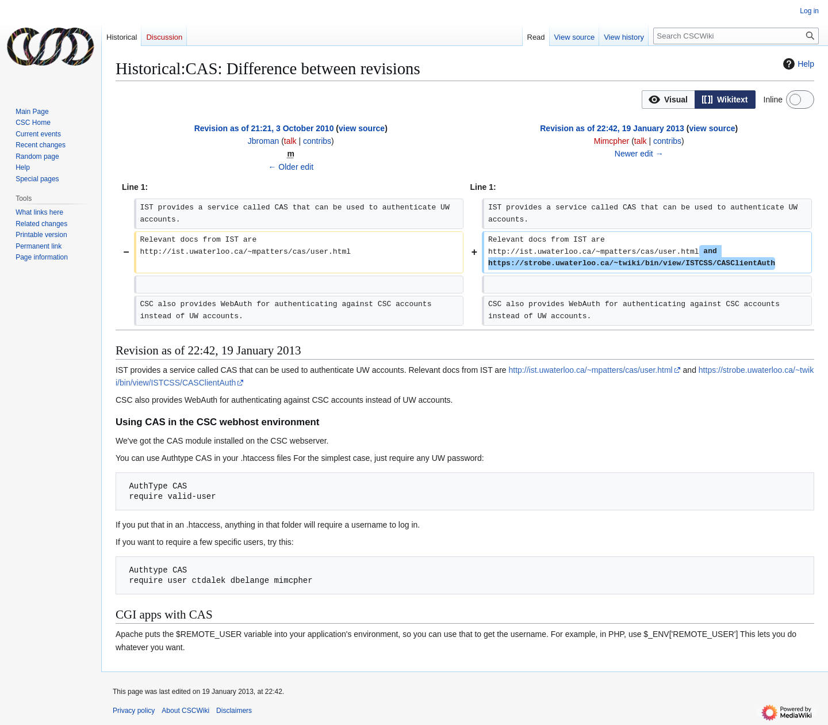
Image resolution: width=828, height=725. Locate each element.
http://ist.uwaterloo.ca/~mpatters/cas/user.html (591, 370)
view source (362, 128)
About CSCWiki (185, 711)
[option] (668, 99)
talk (290, 141)
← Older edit (290, 166)
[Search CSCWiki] (736, 36)
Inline (773, 99)
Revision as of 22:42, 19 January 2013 (612, 128)
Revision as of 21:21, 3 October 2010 (264, 128)
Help (797, 64)
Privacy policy (134, 711)
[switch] (800, 99)
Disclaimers (234, 711)
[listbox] (699, 99)
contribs (317, 141)
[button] (668, 99)
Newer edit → (639, 153)
